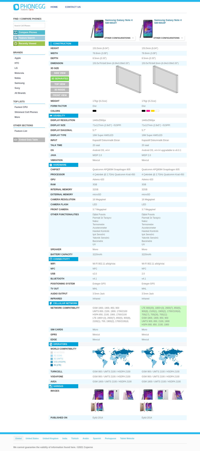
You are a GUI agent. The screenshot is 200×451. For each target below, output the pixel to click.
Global (18, 438)
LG (16, 68)
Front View (60, 95)
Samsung (20, 83)
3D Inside (59, 89)
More (17, 117)
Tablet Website (127, 438)
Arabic (86, 438)
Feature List (21, 131)
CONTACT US (73, 7)
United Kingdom (50, 438)
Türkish (75, 438)
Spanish (97, 438)
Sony (17, 88)
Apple (18, 58)
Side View (59, 73)
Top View (59, 84)
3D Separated (59, 78)
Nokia (18, 78)
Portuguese (110, 438)
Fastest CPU (21, 107)
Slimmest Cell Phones (26, 112)
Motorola (19, 73)
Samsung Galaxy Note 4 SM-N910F (168, 21)
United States (32, 438)
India (64, 438)
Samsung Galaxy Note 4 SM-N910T (118, 21)
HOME (54, 7)
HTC (17, 63)
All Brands (20, 93)
